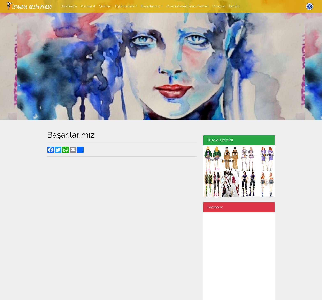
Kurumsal (88, 6)
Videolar (219, 6)
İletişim (234, 6)
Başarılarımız (150, 6)
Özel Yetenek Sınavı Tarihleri (188, 6)
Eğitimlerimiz (125, 6)
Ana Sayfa (69, 6)
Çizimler (105, 6)
